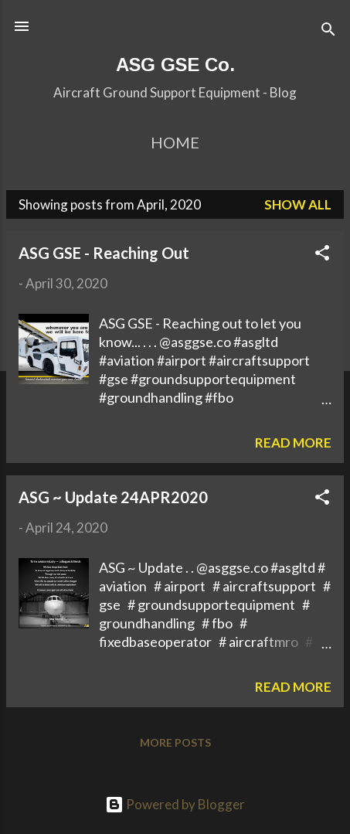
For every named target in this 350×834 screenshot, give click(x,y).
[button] (322, 255)
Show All (297, 204)
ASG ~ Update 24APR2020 (113, 497)
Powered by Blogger (175, 804)
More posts (175, 742)
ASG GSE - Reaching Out (104, 252)
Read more (293, 442)
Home (175, 142)
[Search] (328, 31)
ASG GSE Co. (175, 64)
